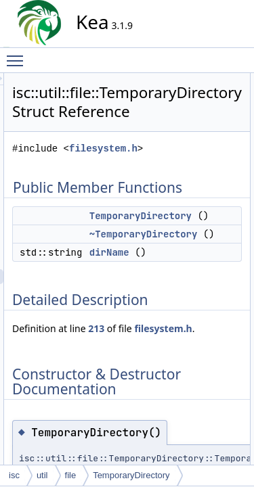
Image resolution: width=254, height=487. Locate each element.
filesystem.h (174, 182)
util (42, 475)
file (71, 475)
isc (14, 475)
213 (218, 406)
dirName (231, 316)
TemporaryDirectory (131, 475)
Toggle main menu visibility (18, 55)
